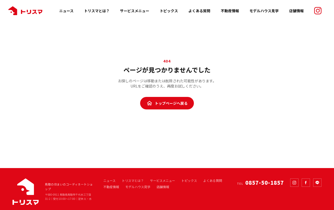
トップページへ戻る (167, 103)
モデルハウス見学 (264, 10)
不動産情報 (230, 10)
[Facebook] (306, 182)
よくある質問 (199, 10)
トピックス (169, 10)
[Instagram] (294, 182)
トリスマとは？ (97, 10)
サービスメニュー (134, 10)
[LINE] (317, 182)
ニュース (66, 10)
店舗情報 (296, 10)
